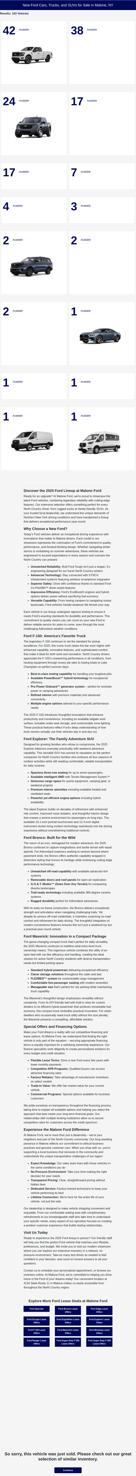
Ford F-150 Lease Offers (37, 1331)
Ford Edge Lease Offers (99, 1310)
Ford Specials (37, 1309)
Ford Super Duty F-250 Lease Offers (68, 1342)
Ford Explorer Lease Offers (99, 1321)
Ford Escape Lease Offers (36, 1321)
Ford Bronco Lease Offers (68, 1310)
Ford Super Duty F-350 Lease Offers (99, 1342)
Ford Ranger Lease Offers (36, 1342)
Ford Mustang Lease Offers (99, 1331)
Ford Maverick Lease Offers (68, 1331)
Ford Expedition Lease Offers (68, 1321)
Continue (68, 1470)
